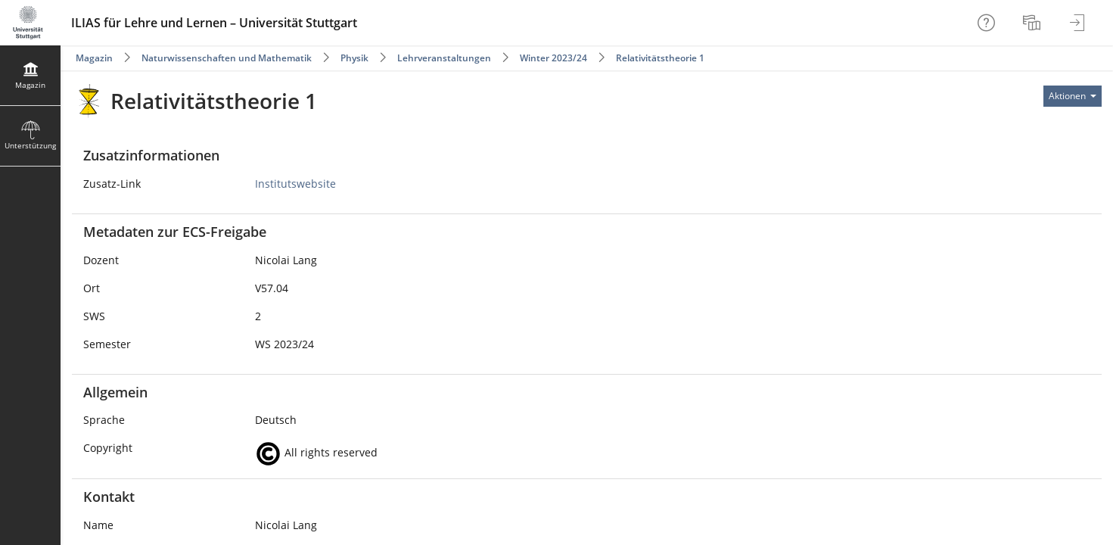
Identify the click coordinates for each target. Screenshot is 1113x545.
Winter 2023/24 (553, 57)
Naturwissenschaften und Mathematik (226, 57)
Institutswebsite (295, 183)
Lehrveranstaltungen (444, 57)
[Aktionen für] (1072, 96)
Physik (354, 57)
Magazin (94, 57)
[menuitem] (1033, 22)
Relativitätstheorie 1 (660, 57)
